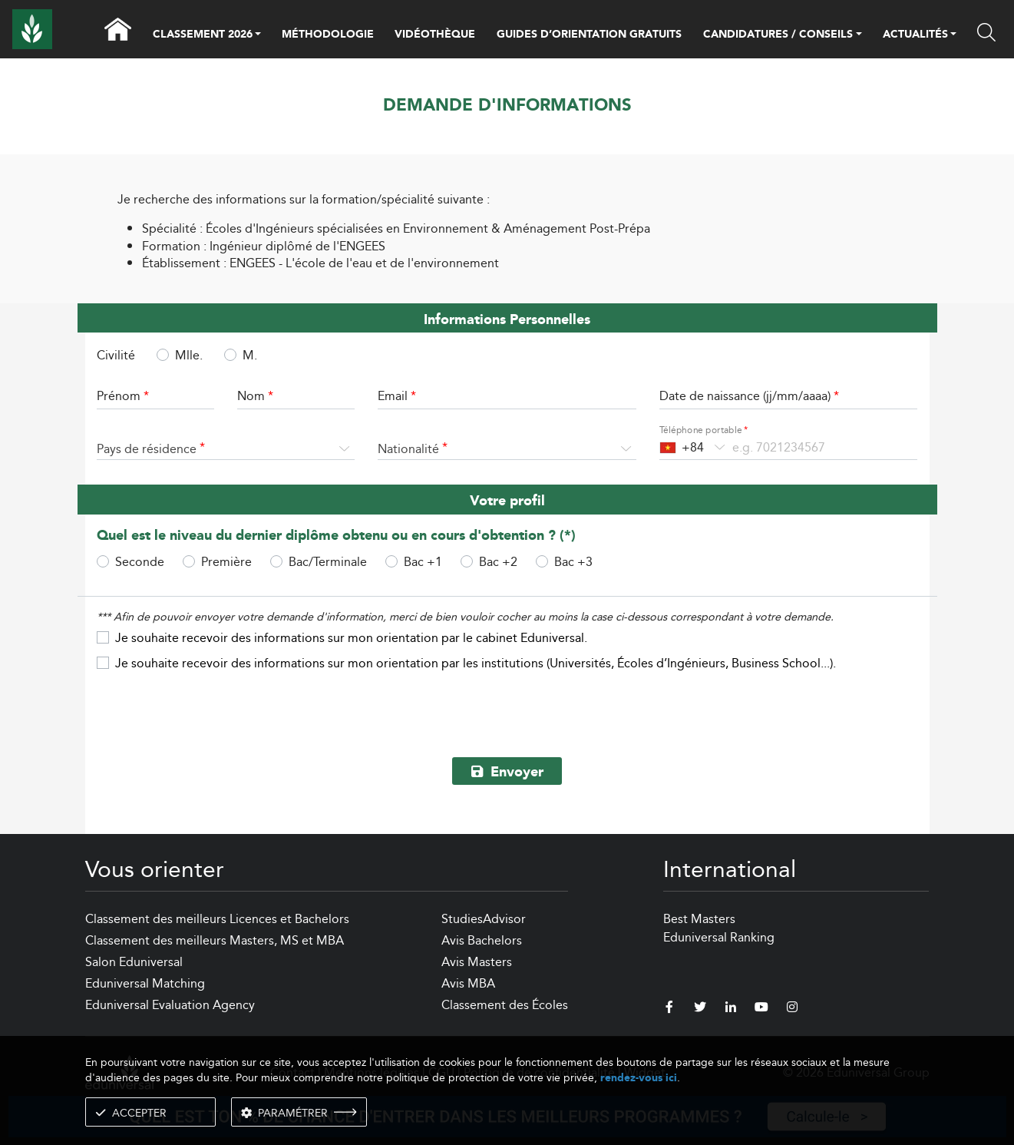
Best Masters (699, 918)
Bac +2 (498, 561)
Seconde (139, 561)
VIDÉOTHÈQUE (435, 34)
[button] (258, 35)
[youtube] (761, 1009)
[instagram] (792, 1009)
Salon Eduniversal (134, 961)
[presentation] (507, 709)
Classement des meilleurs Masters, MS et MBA (214, 940)
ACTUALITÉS (915, 35)
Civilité (116, 355)
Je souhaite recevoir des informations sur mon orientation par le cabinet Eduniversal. (351, 637)
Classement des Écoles (504, 1004)
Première (226, 561)
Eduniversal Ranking (719, 937)
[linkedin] (731, 1009)
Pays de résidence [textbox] (147, 448)
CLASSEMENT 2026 (203, 35)
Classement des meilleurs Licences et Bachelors (217, 918)
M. (250, 355)
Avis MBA (468, 983)
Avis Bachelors (481, 940)
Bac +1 (423, 561)
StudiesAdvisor (483, 918)
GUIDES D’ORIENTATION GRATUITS (589, 34)
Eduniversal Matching (145, 983)
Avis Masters (476, 961)
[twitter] (700, 1009)
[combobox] (226, 449)
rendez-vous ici (638, 1078)
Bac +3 (573, 561)
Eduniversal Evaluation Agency (170, 1004)
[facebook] (669, 1009)
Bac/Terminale (328, 561)
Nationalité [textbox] (408, 448)
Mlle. (189, 355)
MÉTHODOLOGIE (328, 34)
